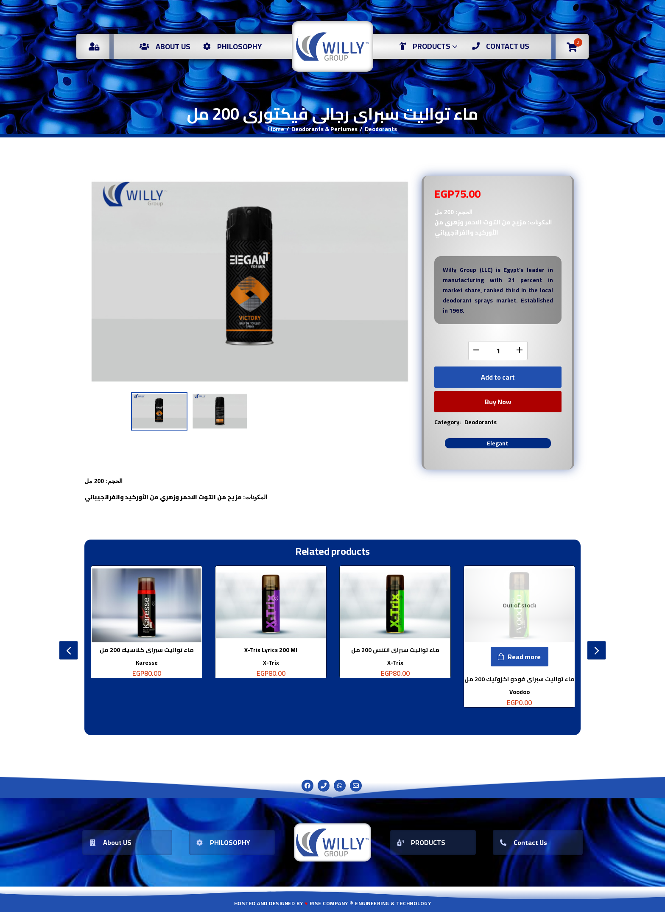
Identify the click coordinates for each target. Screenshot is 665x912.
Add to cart (498, 377)
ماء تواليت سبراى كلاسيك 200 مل (147, 649)
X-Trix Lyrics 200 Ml (270, 649)
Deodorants (381, 128)
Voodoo (519, 691)
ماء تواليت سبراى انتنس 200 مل (395, 649)
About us (165, 46)
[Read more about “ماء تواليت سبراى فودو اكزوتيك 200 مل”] (519, 656)
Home (276, 128)
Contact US (500, 46)
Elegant (497, 443)
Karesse (147, 662)
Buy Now (498, 401)
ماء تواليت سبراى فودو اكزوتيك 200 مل (519, 679)
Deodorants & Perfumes (324, 128)
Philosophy (232, 46)
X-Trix (271, 662)
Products (429, 46)
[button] (572, 46)
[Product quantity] (498, 350)
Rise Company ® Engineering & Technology (370, 903)
